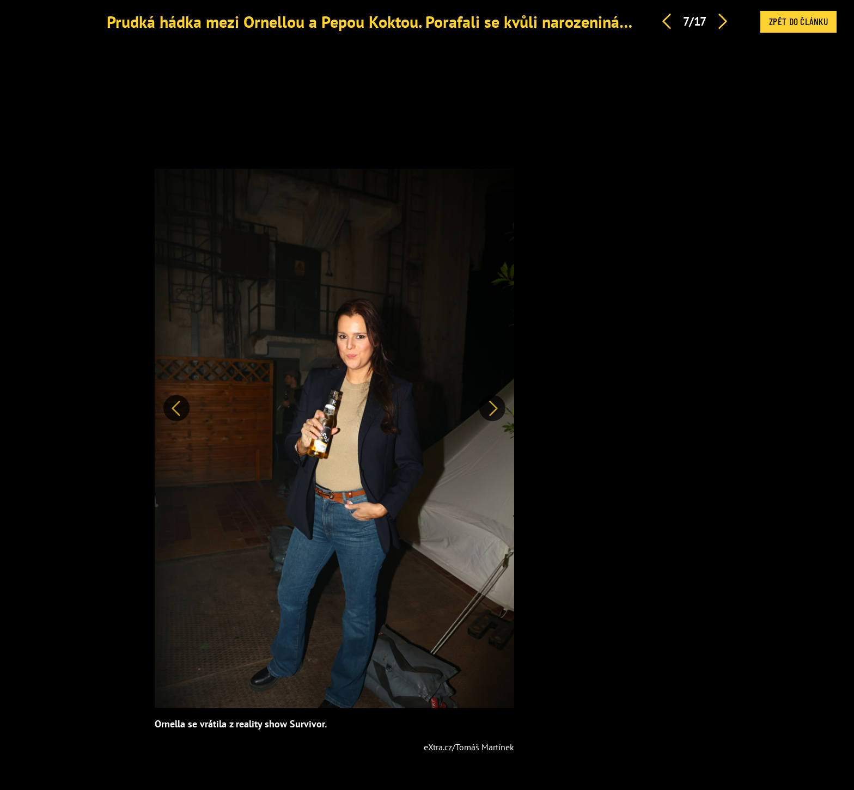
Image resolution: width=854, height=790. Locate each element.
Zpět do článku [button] (798, 21)
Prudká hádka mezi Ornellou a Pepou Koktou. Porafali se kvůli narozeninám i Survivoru (409, 21)
